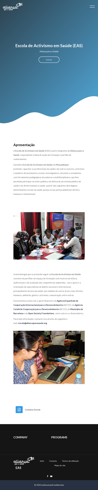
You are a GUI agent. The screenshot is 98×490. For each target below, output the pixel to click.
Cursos (49, 59)
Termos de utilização (70, 461)
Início (42, 461)
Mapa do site (60, 465)
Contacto (53, 461)
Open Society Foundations (41, 313)
